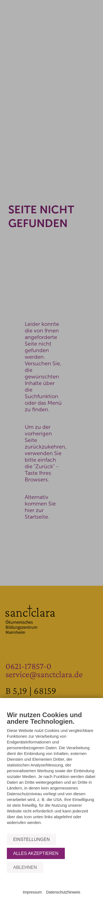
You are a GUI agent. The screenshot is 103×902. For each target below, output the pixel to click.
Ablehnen (25, 867)
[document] (51, 772)
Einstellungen (31, 839)
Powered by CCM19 (51, 887)
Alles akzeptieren (36, 853)
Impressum (32, 892)
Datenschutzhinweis (63, 892)
